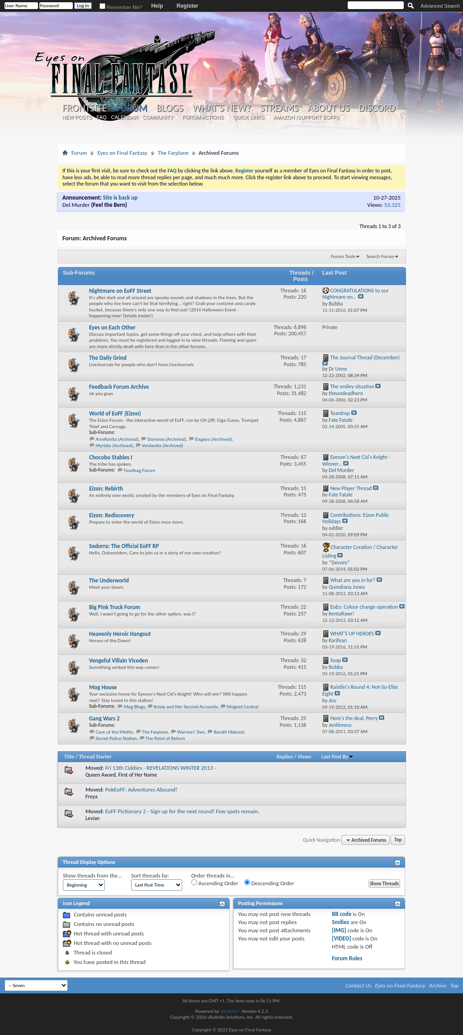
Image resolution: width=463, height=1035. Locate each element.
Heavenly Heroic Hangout (120, 633)
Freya (91, 796)
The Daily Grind (108, 357)
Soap (335, 660)
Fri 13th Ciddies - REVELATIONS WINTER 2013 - (160, 767)
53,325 (392, 204)
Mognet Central (243, 707)
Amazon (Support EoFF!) (307, 117)
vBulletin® (230, 1011)
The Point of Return (165, 738)
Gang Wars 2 (104, 718)
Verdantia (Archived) (162, 445)
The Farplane (173, 152)
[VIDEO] (341, 938)
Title (69, 757)
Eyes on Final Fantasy (122, 152)
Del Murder (76, 204)
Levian (92, 818)
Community (157, 117)
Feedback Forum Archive (119, 386)
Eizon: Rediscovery (111, 515)
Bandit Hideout (229, 732)
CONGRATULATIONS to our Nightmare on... (355, 293)
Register (187, 6)
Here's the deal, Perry (354, 718)
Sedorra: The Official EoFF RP (124, 546)
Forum (131, 108)
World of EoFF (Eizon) (115, 413)
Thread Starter (95, 757)
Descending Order (269, 883)
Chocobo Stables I (110, 457)
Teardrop (340, 413)
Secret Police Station (116, 738)
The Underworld (109, 580)
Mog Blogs (134, 707)
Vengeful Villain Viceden (118, 660)
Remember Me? (120, 7)
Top (398, 840)
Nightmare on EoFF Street (120, 290)
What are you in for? (352, 580)
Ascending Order (214, 883)
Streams (279, 108)
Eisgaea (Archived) (213, 439)
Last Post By (337, 757)
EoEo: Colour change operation (364, 607)
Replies (285, 757)
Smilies (340, 922)
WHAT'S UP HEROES (351, 633)
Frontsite (84, 108)
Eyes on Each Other (112, 327)
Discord (377, 108)
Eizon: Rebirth (106, 488)
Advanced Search (440, 6)
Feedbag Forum (139, 470)
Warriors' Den (191, 732)
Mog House (103, 687)
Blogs (169, 108)
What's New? (222, 108)
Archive (438, 985)
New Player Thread (351, 488)
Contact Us (359, 985)
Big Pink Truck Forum (114, 607)
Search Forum (381, 256)
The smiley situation (352, 386)
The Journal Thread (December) (365, 357)
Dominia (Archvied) (166, 439)
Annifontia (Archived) (117, 439)
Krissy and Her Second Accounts (186, 707)
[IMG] (339, 930)
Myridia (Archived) (114, 445)
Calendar (124, 117)
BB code (341, 914)
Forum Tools (343, 256)
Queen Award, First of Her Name (121, 775)
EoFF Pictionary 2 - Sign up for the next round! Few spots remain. (182, 811)
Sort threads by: (150, 875)
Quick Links (249, 117)
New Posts (77, 117)
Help (157, 6)
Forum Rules (347, 958)
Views (305, 757)
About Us (328, 108)
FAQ (102, 117)
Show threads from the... (92, 875)
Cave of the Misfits (114, 732)
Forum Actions (203, 117)
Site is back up (120, 197)
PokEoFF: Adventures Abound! (141, 789)
